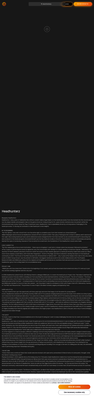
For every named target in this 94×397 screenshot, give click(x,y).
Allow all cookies (74, 387)
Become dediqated (82, 4)
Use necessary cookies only (74, 392)
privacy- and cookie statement (61, 382)
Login (67, 4)
